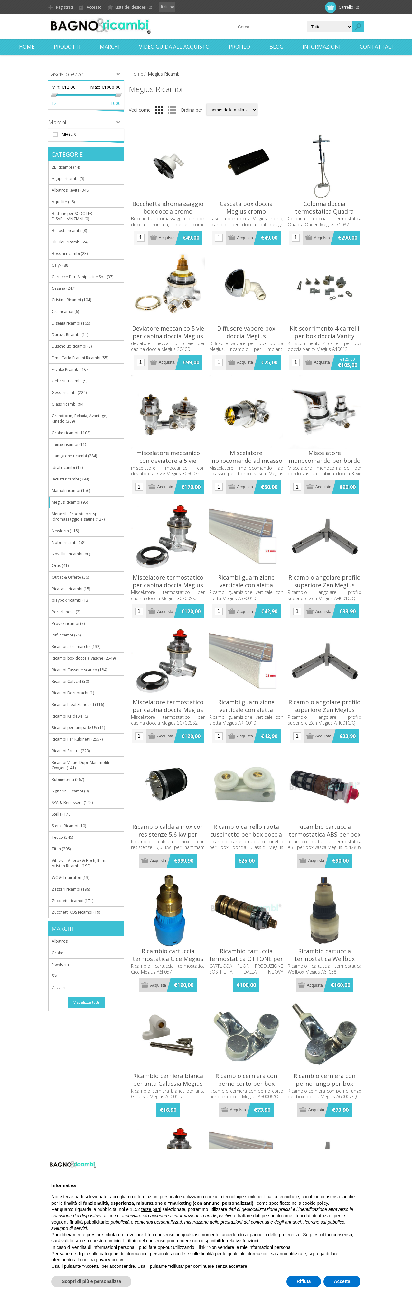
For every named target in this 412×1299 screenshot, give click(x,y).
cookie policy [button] (315, 1203)
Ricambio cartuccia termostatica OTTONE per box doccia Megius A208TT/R (246, 962)
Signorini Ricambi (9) (70, 791)
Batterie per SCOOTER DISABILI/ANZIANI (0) (72, 216)
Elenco (171, 109)
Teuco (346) (62, 837)
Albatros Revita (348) (70, 190)
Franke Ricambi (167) (70, 369)
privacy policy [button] (109, 1259)
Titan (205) (61, 849)
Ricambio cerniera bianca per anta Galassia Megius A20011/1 (168, 1083)
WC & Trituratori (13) (70, 877)
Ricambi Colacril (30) (70, 681)
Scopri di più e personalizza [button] (91, 1281)
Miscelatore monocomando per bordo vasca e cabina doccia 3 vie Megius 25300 (324, 464)
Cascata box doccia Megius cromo (246, 207)
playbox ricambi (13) (70, 600)
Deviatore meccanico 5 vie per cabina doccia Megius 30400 (168, 336)
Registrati (64, 7)
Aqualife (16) (63, 202)
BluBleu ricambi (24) (70, 242)
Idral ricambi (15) (67, 467)
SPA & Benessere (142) (72, 802)
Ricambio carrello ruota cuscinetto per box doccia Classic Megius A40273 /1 (246, 834)
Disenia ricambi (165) (71, 323)
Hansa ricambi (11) (69, 444)
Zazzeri (58, 987)
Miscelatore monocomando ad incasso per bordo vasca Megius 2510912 (246, 464)
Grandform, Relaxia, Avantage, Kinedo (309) (79, 418)
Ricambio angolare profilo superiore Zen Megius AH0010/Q (324, 585)
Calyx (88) (60, 265)
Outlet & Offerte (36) (70, 577)
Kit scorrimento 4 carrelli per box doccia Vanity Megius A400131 (324, 336)
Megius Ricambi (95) (70, 502)
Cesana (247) (63, 288)
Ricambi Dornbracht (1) (73, 693)
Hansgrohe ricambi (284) (74, 456)
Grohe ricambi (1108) (71, 432)
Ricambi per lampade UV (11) (78, 727)
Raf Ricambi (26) (66, 635)
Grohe (57, 953)
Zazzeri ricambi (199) (71, 889)
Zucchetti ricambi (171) (72, 900)
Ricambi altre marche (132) (76, 646)
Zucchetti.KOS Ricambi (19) (76, 912)
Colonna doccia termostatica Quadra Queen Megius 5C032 (324, 211)
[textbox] (271, 26)
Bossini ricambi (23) (70, 253)
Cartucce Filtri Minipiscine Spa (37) (82, 276)
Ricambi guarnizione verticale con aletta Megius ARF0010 (246, 585)
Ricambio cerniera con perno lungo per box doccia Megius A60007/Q (324, 1083)
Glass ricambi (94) (68, 404)
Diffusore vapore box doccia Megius (246, 332)
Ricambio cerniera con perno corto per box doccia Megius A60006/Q (246, 1083)
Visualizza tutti (86, 1002)
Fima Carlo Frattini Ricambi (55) (80, 358)
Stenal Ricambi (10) (69, 825)
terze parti (151, 1209)
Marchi (57, 122)
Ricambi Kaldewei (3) (70, 716)
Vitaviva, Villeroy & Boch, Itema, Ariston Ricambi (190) (80, 863)
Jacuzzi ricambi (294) (70, 479)
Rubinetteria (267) (68, 779)
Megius (69, 134)
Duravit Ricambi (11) (70, 334)
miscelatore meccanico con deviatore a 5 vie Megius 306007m (168, 460)
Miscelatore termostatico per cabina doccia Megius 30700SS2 (168, 585)
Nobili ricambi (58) (68, 542)
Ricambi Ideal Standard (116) (78, 704)
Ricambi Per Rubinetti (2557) (77, 739)
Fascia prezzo (66, 74)
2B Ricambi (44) (66, 167)
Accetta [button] (342, 1281)
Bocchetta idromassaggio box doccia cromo (167, 207)
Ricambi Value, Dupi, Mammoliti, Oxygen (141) (81, 765)
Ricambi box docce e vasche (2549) (84, 658)
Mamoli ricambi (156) (71, 490)
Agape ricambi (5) (68, 178)
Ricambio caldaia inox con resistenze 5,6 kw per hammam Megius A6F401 (168, 834)
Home (136, 74)
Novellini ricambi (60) (71, 554)
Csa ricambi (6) (65, 311)
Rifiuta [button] (304, 1281)
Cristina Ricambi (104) (71, 300)
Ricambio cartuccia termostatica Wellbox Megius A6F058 (325, 958)
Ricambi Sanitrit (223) (71, 751)
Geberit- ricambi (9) (69, 381)
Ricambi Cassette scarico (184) (79, 669)
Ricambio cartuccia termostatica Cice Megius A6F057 (168, 958)
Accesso (94, 7)
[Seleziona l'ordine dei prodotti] (232, 109)
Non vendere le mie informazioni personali (250, 1247)
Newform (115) (65, 531)
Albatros (60, 941)
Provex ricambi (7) (68, 623)
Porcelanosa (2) (66, 612)
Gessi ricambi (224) (69, 392)
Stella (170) (61, 814)
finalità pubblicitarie (89, 1222)
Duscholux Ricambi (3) (72, 346)
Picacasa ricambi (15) (71, 588)
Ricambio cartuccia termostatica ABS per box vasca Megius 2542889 (324, 834)
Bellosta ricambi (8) (69, 230)
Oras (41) (60, 565)
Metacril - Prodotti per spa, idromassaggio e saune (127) (78, 516)
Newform (60, 964)
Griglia (159, 109)
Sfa (54, 976)
